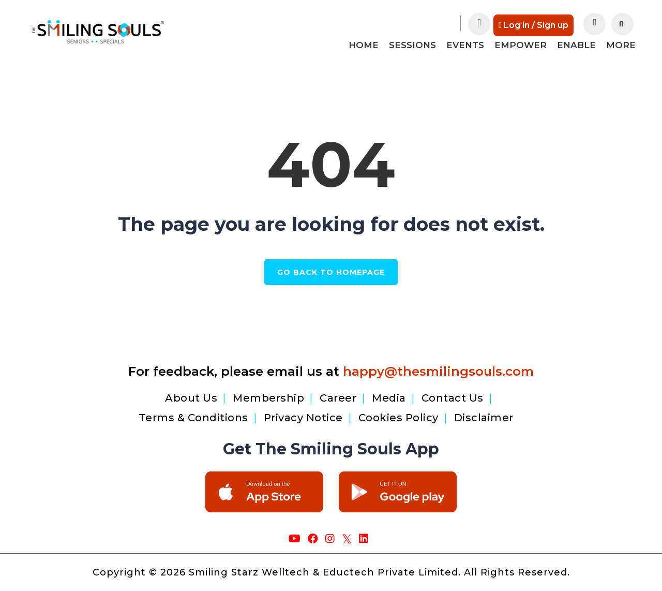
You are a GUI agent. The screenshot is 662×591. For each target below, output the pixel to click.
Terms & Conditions (193, 414)
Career (338, 395)
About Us (191, 395)
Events (465, 45)
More (621, 45)
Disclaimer (484, 414)
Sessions (412, 45)
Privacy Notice (303, 414)
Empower (520, 45)
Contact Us (453, 395)
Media (389, 395)
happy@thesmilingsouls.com (438, 368)
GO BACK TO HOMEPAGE (331, 272)
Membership (268, 395)
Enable (576, 45)
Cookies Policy (398, 414)
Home (364, 45)
